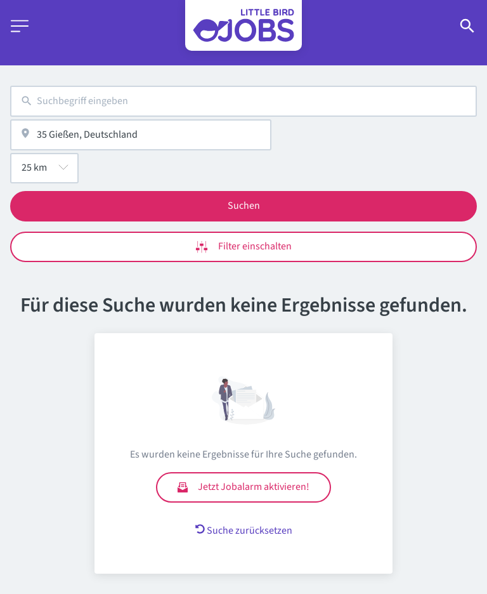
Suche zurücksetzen (243, 531)
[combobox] (243, 101)
